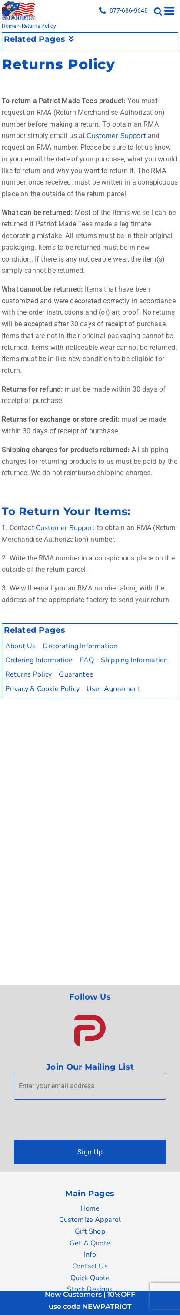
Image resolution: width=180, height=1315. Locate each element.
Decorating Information (80, 646)
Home (9, 26)
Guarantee (76, 674)
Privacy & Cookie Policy (42, 689)
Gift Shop (90, 1231)
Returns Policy (28, 674)
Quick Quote (90, 1278)
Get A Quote (90, 1243)
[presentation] (80, 1117)
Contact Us (90, 1266)
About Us (20, 646)
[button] (90, 1030)
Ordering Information (39, 660)
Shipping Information (134, 660)
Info (90, 1254)
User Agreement (113, 689)
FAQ (87, 660)
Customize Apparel (90, 1219)
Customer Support (116, 136)
